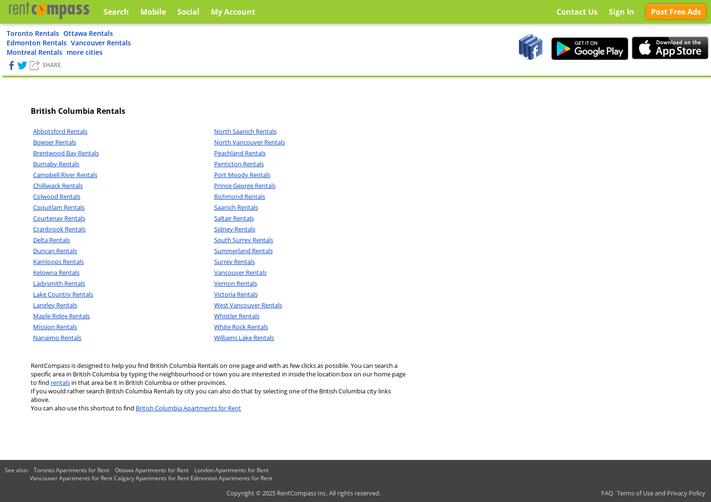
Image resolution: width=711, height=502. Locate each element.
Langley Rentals (55, 305)
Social (188, 12)
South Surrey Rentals (243, 240)
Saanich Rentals (236, 207)
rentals (60, 382)
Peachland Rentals (240, 153)
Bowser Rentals (54, 142)
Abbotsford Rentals (60, 131)
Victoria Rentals (236, 294)
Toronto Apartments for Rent (71, 470)
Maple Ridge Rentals (61, 316)
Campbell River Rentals (65, 174)
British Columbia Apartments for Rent (188, 408)
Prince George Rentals (245, 185)
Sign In (621, 12)
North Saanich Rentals (245, 131)
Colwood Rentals (56, 196)
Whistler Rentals (237, 316)
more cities (85, 52)
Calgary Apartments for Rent (151, 478)
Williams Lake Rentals (244, 337)
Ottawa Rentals (88, 33)
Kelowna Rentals (56, 272)
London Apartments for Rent (231, 470)
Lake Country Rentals (63, 294)
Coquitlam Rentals (59, 207)
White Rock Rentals (241, 327)
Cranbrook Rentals (59, 229)
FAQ (607, 493)
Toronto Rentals (33, 33)
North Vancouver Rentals (249, 142)
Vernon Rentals (235, 283)
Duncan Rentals (55, 251)
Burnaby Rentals (56, 164)
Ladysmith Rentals (59, 283)
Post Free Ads (676, 12)
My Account (233, 12)
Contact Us (577, 12)
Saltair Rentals (234, 218)
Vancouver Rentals (101, 42)
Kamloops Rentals (58, 261)
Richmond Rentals (239, 196)
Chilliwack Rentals (58, 185)
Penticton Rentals (239, 164)
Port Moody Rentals (242, 174)
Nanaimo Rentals (57, 337)
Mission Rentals (55, 327)
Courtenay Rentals (59, 218)
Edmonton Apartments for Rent (231, 478)
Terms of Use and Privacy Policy (661, 493)
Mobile (153, 12)
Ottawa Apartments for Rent (152, 470)
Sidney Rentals (234, 229)
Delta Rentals (51, 240)
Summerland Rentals (243, 251)
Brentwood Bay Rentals (66, 153)
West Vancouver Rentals (248, 305)
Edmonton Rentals (37, 42)
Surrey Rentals (234, 261)
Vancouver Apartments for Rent (71, 478)
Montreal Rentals (34, 52)
